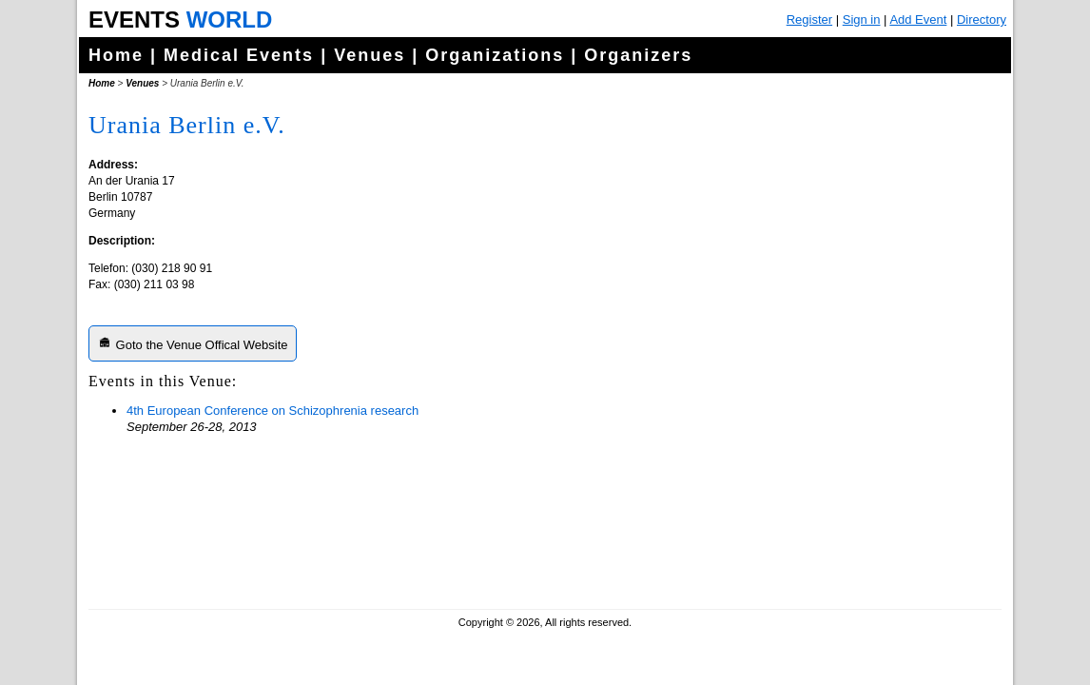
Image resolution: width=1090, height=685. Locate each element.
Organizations (494, 55)
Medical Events (239, 55)
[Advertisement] (854, 476)
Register (809, 19)
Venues (369, 55)
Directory (981, 19)
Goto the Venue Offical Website (192, 343)
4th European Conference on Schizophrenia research (272, 410)
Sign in (862, 19)
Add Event (917, 19)
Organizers (638, 55)
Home (116, 55)
